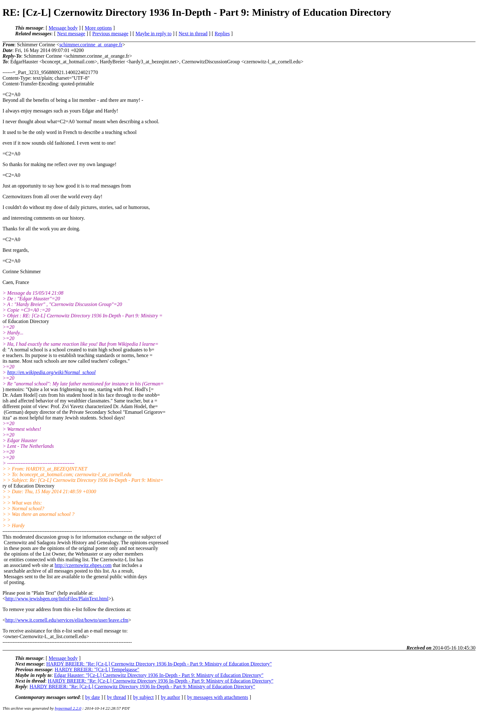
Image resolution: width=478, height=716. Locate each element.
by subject (143, 697)
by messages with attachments (217, 697)
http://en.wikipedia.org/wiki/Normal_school (51, 372)
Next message (71, 33)
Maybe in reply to (154, 33)
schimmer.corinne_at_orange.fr (90, 44)
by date (92, 697)
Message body (63, 28)
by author (170, 697)
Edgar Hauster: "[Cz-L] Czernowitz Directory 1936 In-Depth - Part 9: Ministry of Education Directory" (159, 675)
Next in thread (193, 33)
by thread (116, 697)
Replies (222, 33)
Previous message (110, 33)
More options (98, 28)
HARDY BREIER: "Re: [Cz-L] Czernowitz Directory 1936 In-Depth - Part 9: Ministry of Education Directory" (159, 664)
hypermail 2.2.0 (68, 708)
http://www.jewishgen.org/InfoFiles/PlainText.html (56, 598)
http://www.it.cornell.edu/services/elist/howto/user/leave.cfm (66, 620)
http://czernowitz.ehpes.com (83, 565)
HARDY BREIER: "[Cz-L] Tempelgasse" (97, 669)
